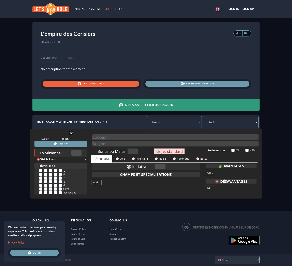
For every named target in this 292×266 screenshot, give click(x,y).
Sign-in (234, 9)
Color (59, 144)
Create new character (197, 83)
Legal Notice (77, 243)
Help (118, 9)
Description (49, 57)
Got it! (34, 252)
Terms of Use (78, 233)
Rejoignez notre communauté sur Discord (226, 227)
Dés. (252, 150)
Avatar (45, 138)
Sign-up (248, 9)
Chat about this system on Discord (146, 105)
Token (65, 138)
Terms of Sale (78, 238)
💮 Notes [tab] (201, 158)
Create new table (91, 83)
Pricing (80, 9)
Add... (96, 182)
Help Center (116, 229)
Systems (95, 9)
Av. (237, 150)
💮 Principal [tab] (102, 158)
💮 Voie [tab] (120, 158)
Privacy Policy (78, 229)
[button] (219, 9)
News (70, 57)
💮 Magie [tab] (160, 158)
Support (114, 233)
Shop (108, 9)
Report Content (118, 238)
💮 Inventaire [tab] (140, 158)
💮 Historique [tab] (181, 158)
